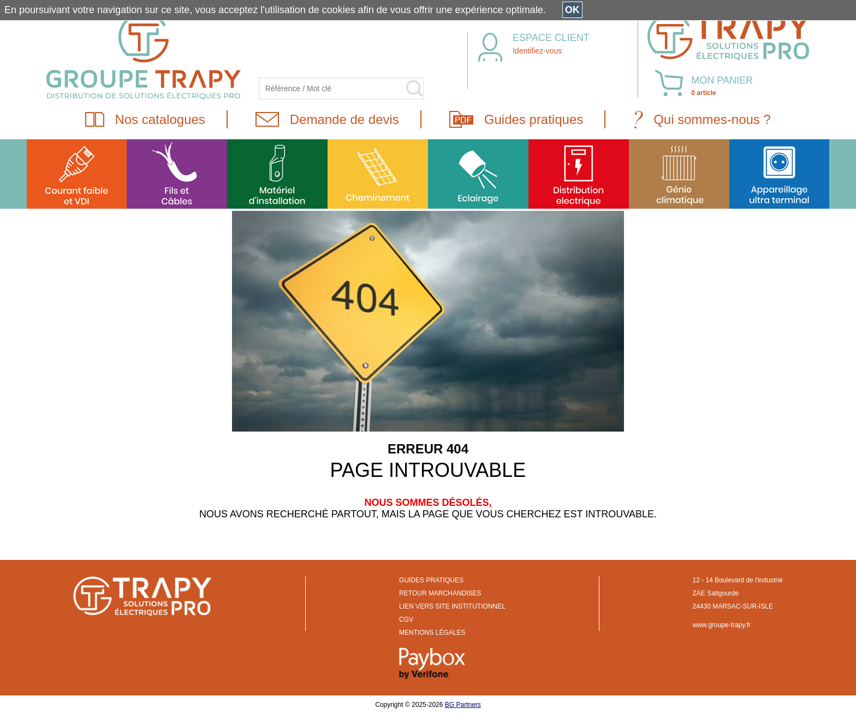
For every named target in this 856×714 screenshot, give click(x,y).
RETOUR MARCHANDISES (440, 593)
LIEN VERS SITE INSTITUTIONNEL (452, 606)
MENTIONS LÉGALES (432, 632)
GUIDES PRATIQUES (431, 580)
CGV (406, 619)
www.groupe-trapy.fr (722, 625)
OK (572, 9)
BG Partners (463, 705)
